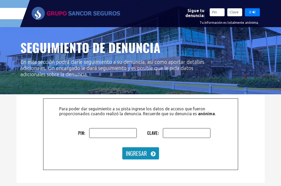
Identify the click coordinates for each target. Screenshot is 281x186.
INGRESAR (141, 153)
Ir (252, 12)
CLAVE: (153, 133)
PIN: (81, 133)
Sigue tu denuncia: (194, 13)
